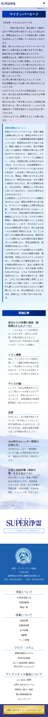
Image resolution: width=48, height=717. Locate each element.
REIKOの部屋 (24, 658)
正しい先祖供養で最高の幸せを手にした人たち (24, 665)
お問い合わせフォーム (24, 684)
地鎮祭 (24, 635)
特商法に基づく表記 (24, 689)
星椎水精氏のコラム (24, 653)
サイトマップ (24, 699)
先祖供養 (24, 620)
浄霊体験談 (24, 602)
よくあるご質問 (24, 680)
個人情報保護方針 (24, 694)
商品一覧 (24, 607)
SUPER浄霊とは (24, 598)
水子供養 (24, 630)
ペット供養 (24, 640)
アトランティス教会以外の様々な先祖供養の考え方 (24, 531)
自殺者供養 (24, 625)
